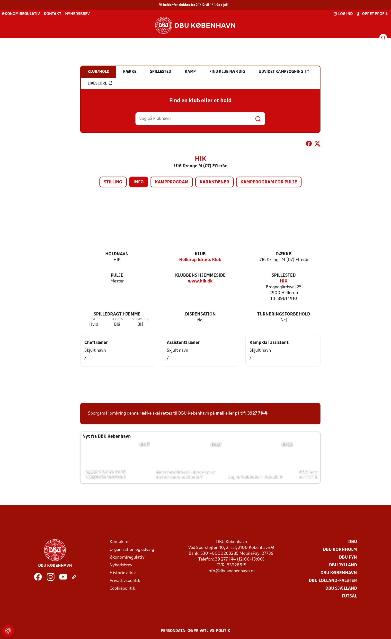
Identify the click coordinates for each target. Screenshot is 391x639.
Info (138, 182)
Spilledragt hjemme (117, 314)
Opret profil (372, 14)
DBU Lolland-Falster (333, 581)
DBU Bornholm (340, 550)
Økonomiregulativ (21, 14)
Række (283, 254)
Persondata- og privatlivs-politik (195, 631)
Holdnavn (117, 254)
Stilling (113, 182)
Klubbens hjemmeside (200, 275)
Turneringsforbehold (283, 314)
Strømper (140, 319)
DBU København (338, 573)
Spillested (284, 275)
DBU (352, 542)
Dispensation (200, 314)
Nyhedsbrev (77, 14)
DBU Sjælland (341, 589)
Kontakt (52, 14)
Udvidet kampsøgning (284, 72)
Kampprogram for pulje (268, 182)
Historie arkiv (123, 573)
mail (220, 413)
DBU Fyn (348, 557)
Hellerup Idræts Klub (200, 260)
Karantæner (214, 182)
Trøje (93, 319)
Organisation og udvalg (132, 550)
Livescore (100, 83)
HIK (283, 281)
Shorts (117, 319)
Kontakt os (120, 542)
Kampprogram (171, 182)
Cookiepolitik (122, 589)
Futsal (349, 596)
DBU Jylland (343, 565)
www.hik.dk (200, 281)
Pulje (117, 275)
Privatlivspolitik (125, 581)
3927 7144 (257, 413)
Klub (200, 254)
